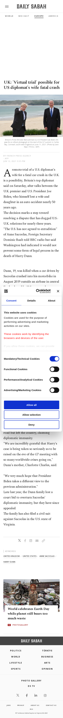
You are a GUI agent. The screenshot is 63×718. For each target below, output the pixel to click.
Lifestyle (15, 662)
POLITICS (16, 650)
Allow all (31, 404)
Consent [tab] (11, 300)
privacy (20, 705)
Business (47, 656)
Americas (54, 16)
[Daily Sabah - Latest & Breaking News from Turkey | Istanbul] (31, 6)
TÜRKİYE (47, 650)
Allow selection (31, 414)
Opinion (47, 668)
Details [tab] (31, 300)
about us (35, 705)
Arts (47, 662)
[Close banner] (58, 291)
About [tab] (51, 300)
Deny (31, 424)
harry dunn (9, 562)
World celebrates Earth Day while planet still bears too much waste (28, 614)
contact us (51, 705)
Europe (39, 16)
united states (29, 556)
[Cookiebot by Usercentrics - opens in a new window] (38, 291)
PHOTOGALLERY (20, 625)
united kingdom (11, 556)
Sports (15, 668)
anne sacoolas (46, 556)
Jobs (9, 705)
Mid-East (23, 16)
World (9, 16)
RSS (31, 709)
